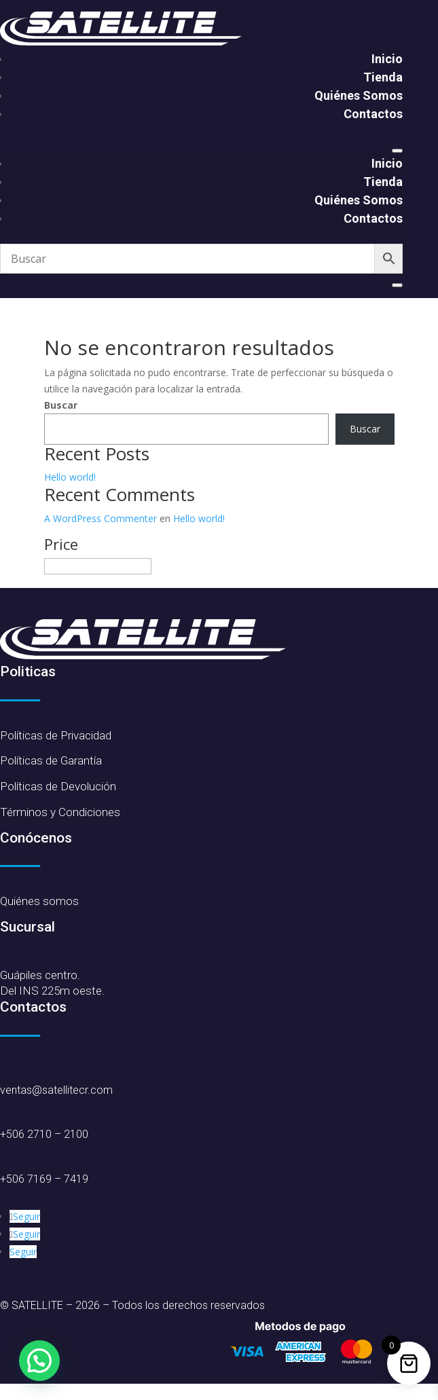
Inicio (387, 59)
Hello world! (70, 477)
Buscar (60, 405)
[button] (39, 1360)
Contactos (373, 114)
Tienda (383, 77)
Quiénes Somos (358, 95)
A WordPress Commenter (100, 518)
